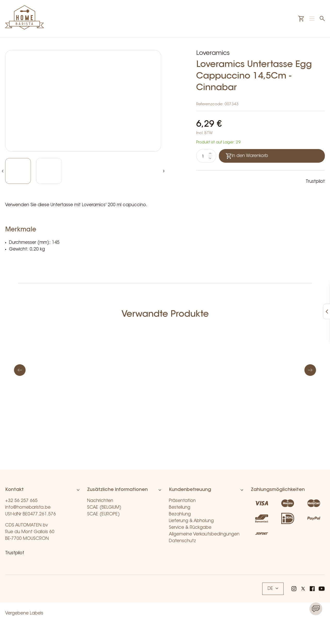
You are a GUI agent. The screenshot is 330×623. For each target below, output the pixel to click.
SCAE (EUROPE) (103, 514)
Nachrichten (100, 501)
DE (273, 588)
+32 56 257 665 (21, 501)
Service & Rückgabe (190, 527)
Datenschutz (182, 541)
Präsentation (182, 501)
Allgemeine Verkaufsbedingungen (204, 534)
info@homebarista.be (28, 507)
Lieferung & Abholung (191, 521)
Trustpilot (315, 181)
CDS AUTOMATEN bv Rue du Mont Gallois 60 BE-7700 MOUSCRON (29, 532)
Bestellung (179, 507)
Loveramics (213, 53)
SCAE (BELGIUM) (104, 507)
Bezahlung (180, 514)
